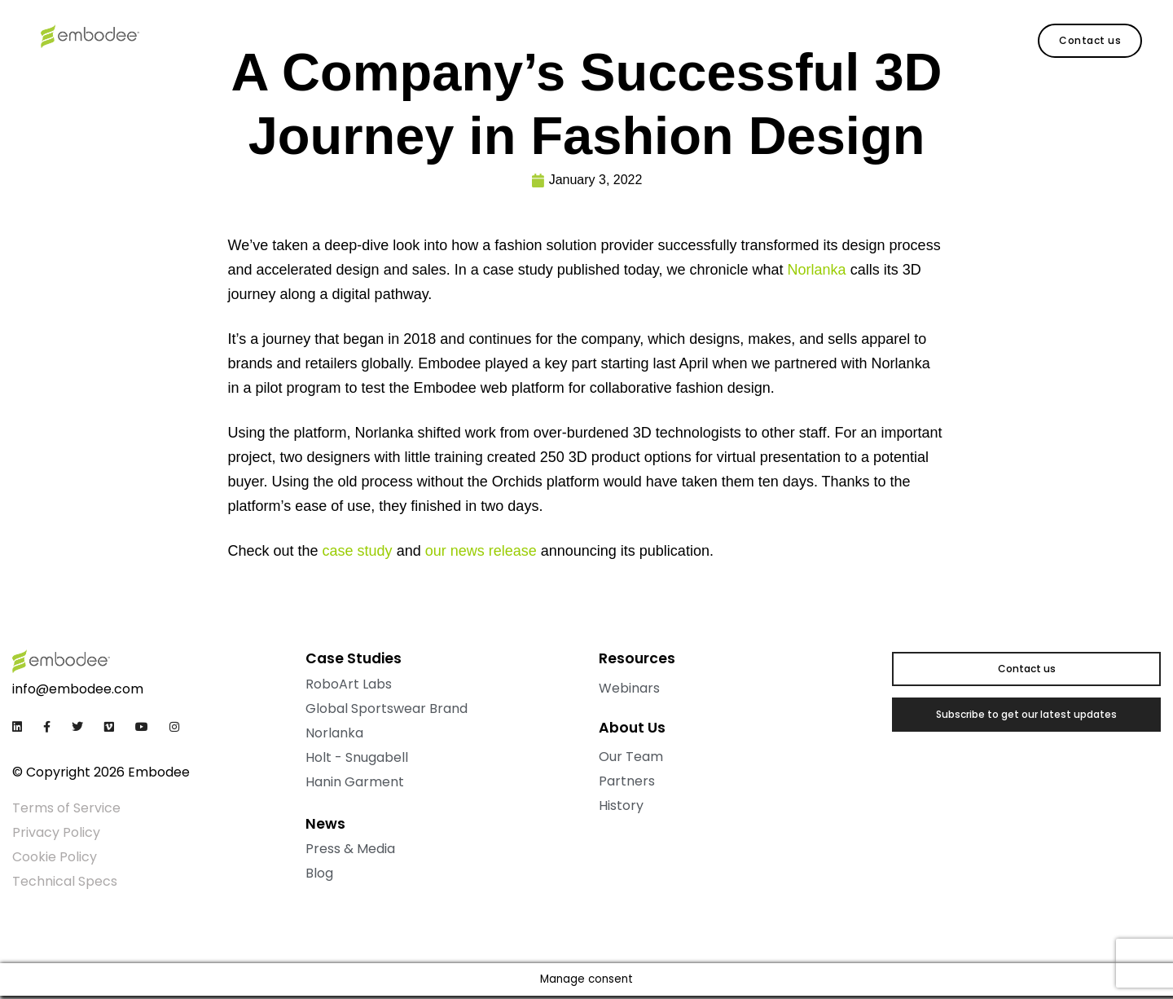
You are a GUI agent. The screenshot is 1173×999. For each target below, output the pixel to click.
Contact (462, 37)
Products (205, 37)
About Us (381, 37)
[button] (1090, 41)
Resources (292, 37)
